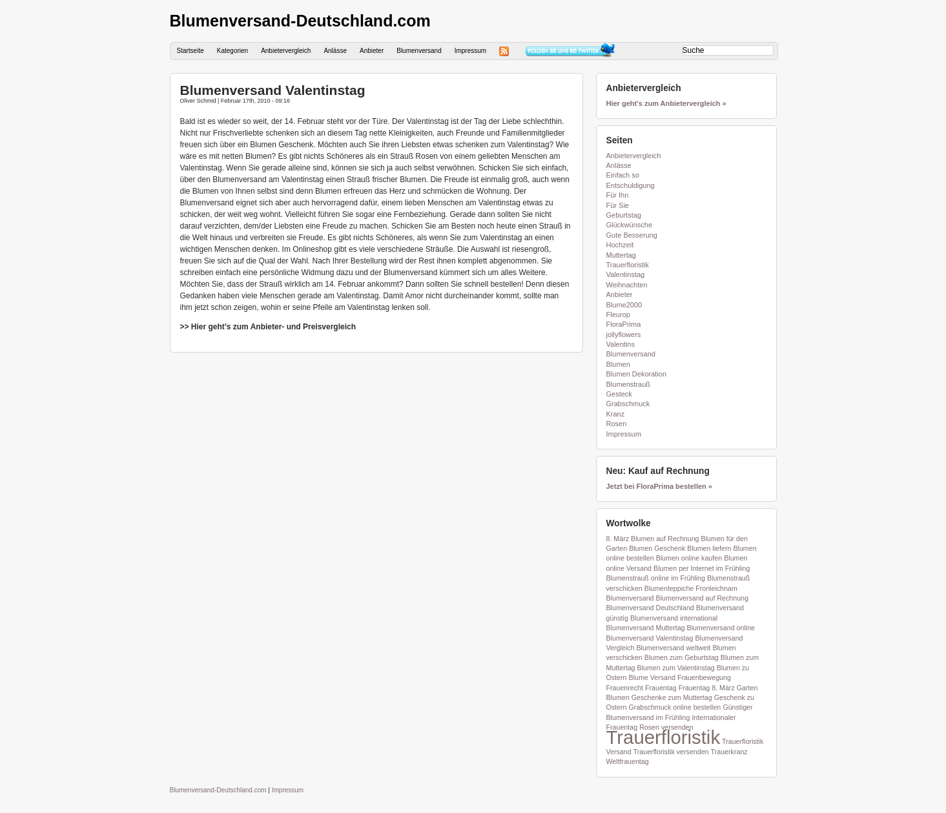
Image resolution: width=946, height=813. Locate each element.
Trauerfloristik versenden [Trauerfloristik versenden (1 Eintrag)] (671, 752)
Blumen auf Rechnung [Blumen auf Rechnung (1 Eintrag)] (665, 538)
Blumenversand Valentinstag (272, 90)
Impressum (470, 50)
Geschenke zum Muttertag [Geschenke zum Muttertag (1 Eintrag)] (672, 697)
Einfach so (622, 175)
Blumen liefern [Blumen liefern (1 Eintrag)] (709, 548)
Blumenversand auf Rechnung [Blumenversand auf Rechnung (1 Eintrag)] (702, 598)
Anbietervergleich (286, 50)
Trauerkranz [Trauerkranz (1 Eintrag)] (729, 752)
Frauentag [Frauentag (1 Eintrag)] (661, 688)
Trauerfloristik (627, 265)
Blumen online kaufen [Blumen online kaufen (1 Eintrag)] (689, 558)
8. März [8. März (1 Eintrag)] (618, 538)
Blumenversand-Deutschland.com (300, 21)
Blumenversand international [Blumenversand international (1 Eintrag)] (673, 618)
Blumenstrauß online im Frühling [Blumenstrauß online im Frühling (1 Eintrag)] (655, 578)
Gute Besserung (632, 235)
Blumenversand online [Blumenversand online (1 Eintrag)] (721, 628)
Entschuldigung (630, 185)
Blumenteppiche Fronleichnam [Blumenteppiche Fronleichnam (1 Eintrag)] (690, 588)
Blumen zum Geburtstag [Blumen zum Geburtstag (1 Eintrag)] (681, 657)
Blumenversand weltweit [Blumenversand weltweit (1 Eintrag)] (673, 648)
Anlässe (335, 50)
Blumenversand (418, 50)
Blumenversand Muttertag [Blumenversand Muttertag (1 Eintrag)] (645, 628)
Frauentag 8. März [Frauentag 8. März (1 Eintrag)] (707, 688)
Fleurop (618, 314)
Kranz (615, 414)
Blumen (618, 364)
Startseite (190, 50)
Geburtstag (623, 215)
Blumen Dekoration (636, 374)
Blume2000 (624, 305)
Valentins (620, 344)
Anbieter (372, 50)
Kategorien (232, 50)
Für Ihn (617, 195)
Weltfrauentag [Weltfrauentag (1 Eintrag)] (627, 761)
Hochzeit (620, 245)
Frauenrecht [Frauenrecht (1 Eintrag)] (624, 688)
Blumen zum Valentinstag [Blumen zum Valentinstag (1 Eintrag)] (676, 668)
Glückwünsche (629, 225)
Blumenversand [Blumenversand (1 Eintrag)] (630, 598)
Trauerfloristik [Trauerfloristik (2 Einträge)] (663, 737)
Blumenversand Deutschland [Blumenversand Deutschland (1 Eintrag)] (650, 608)
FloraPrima (623, 324)
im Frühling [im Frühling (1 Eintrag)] (673, 717)
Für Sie (617, 205)
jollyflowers (623, 334)
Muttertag (621, 255)
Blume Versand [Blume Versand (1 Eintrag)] (652, 677)
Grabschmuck (628, 403)
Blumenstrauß (628, 384)
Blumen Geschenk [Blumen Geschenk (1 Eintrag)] (657, 548)
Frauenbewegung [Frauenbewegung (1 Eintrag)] (704, 677)
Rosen (616, 423)
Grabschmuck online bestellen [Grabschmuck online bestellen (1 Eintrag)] (675, 707)
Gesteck (619, 394)
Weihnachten (627, 285)
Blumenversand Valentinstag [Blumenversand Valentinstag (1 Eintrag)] (650, 638)
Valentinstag (625, 274)
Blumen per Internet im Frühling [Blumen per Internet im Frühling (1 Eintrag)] (701, 568)
